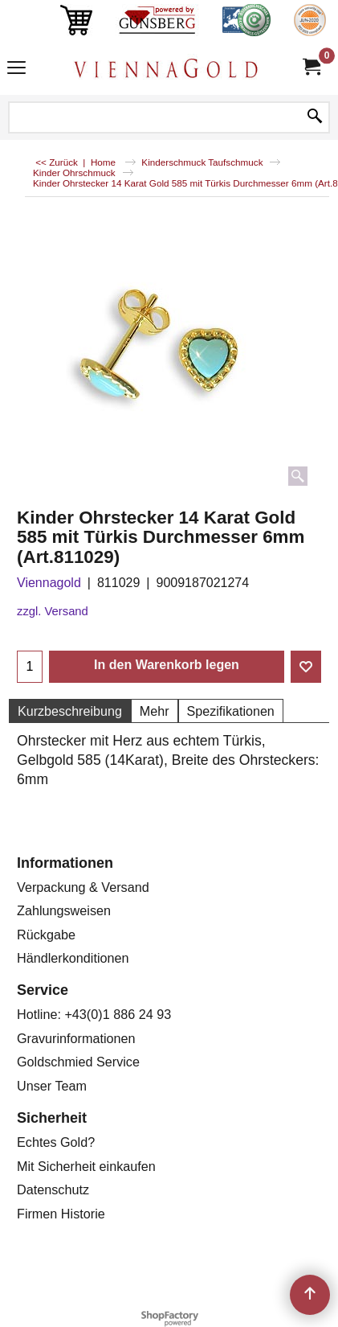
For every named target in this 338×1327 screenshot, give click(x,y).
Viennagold (49, 583)
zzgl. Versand (52, 611)
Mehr (154, 711)
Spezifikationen (231, 711)
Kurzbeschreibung (70, 711)
